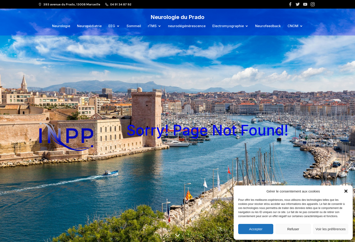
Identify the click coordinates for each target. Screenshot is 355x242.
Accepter (255, 229)
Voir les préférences (331, 229)
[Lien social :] (291, 4)
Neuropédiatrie (89, 26)
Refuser (293, 229)
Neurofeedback (268, 26)
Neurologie (61, 26)
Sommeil (134, 26)
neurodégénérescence (187, 26)
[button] (346, 191)
